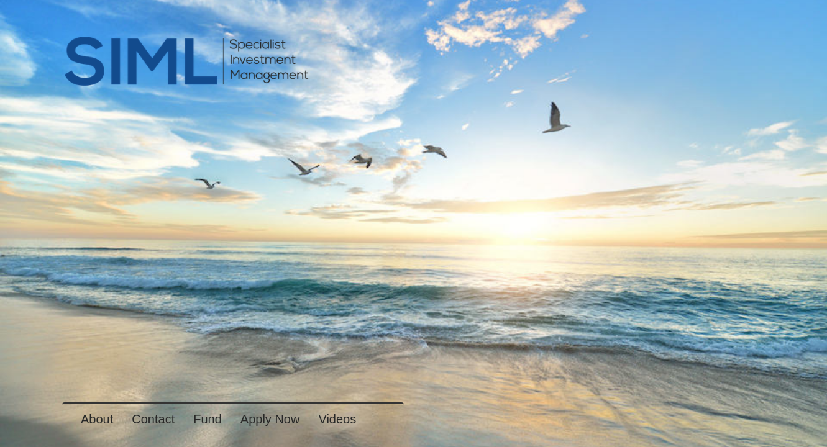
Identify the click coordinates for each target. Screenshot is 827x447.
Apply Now (270, 419)
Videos (337, 419)
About (97, 419)
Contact (153, 419)
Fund (207, 419)
